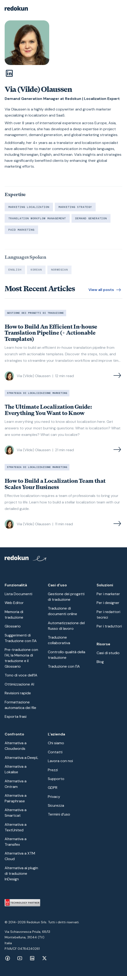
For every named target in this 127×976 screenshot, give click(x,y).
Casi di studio (108, 652)
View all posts (101, 289)
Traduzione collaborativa (59, 640)
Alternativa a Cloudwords (15, 746)
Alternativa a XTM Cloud (20, 856)
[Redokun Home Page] (26, 559)
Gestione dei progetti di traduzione (66, 596)
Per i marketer (108, 593)
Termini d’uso (59, 814)
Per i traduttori (109, 626)
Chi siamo (56, 743)
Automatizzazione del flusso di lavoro (66, 625)
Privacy (54, 796)
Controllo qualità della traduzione (66, 655)
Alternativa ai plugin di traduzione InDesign (21, 873)
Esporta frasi (15, 716)
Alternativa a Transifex (15, 841)
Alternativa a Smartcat (15, 812)
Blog (100, 661)
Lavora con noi (60, 760)
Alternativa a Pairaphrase (15, 798)
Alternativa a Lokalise (15, 769)
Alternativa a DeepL (21, 757)
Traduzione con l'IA (64, 666)
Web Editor (14, 602)
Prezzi (53, 769)
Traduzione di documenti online (62, 611)
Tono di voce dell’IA (21, 675)
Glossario (13, 626)
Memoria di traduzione (14, 614)
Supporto (56, 778)
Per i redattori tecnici (108, 614)
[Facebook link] (7, 958)
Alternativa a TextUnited (15, 827)
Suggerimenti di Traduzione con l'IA (21, 638)
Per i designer (108, 602)
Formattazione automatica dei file (20, 705)
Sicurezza (56, 805)
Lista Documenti (18, 593)
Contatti (55, 752)
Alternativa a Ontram (15, 784)
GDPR (52, 787)
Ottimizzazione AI (19, 684)
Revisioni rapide (18, 693)
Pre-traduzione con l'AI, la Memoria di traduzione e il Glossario (21, 658)
